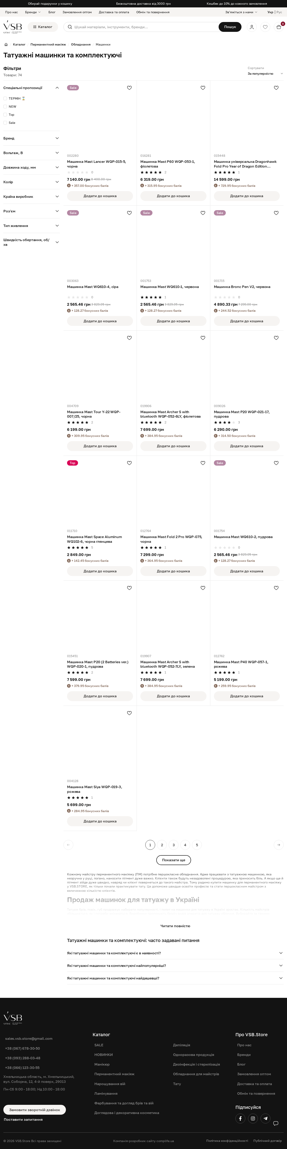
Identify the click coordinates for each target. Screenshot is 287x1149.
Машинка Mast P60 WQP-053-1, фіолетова (167, 163)
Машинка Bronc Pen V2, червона (242, 287)
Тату (177, 1083)
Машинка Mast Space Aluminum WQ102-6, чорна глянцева (94, 539)
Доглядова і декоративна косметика (126, 1112)
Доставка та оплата (114, 12)
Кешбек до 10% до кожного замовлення (237, 3)
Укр (270, 12)
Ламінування (105, 1093)
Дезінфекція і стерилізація (196, 1064)
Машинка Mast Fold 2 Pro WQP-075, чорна (171, 539)
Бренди (33, 12)
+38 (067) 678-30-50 (22, 1048)
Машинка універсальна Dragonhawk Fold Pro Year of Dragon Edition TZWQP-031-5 (245, 164)
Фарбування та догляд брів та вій (124, 1103)
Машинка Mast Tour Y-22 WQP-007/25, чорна (93, 414)
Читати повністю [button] (175, 926)
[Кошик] (279, 27)
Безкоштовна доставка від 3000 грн (143, 3)
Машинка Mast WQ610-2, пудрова (243, 537)
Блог (51, 12)
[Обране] (265, 27)
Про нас (11, 12)
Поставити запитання (23, 1119)
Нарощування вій (109, 1083)
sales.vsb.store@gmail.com (28, 1038)
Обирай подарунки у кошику (50, 3)
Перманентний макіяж (114, 1074)
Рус (279, 12)
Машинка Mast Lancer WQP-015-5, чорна (96, 163)
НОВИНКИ (103, 1054)
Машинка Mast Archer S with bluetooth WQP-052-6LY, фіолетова (170, 414)
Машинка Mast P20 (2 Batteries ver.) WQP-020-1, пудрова (97, 664)
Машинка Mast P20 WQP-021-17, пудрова (242, 414)
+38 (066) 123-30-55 (22, 1067)
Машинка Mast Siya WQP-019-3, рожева (94, 789)
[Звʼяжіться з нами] (242, 12)
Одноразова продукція (193, 1054)
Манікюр (102, 1064)
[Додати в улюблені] (129, 87)
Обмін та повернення (153, 12)
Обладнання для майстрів (196, 1074)
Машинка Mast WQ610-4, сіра (92, 287)
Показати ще (173, 860)
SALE (98, 1045)
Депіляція (181, 1045)
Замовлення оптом (77, 12)
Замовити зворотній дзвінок (34, 1110)
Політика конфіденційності (227, 1140)
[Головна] (6, 44)
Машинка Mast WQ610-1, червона (169, 287)
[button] (175, 953)
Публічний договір (267, 1140)
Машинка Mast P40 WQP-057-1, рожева (241, 664)
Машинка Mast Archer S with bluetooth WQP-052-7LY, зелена (167, 664)
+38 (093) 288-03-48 (22, 1058)
